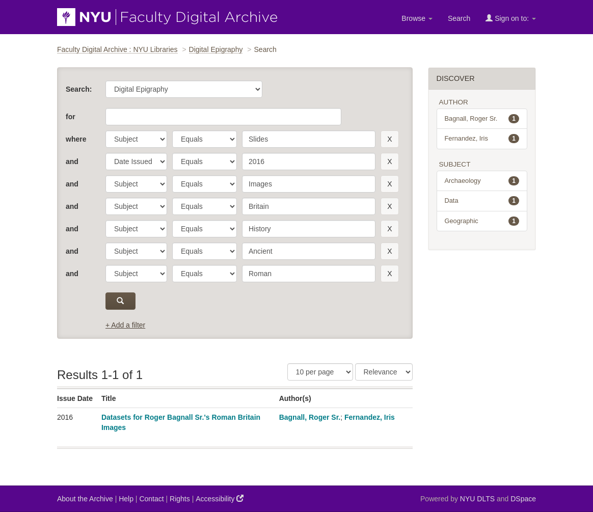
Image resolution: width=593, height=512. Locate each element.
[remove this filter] (389, 139)
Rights (180, 499)
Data (482, 200)
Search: (79, 89)
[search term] (308, 139)
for (70, 117)
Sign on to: (511, 18)
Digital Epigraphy (216, 49)
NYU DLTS (477, 499)
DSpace (523, 499)
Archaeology (482, 180)
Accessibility (220, 498)
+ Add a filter (125, 325)
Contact (151, 499)
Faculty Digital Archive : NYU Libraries (117, 49)
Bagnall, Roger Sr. (310, 417)
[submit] (120, 301)
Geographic (482, 221)
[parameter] (136, 139)
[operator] (204, 139)
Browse (417, 18)
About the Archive (85, 499)
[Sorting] (384, 372)
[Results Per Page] (320, 372)
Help (126, 499)
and (72, 161)
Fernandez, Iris (369, 417)
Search (459, 18)
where (76, 139)
